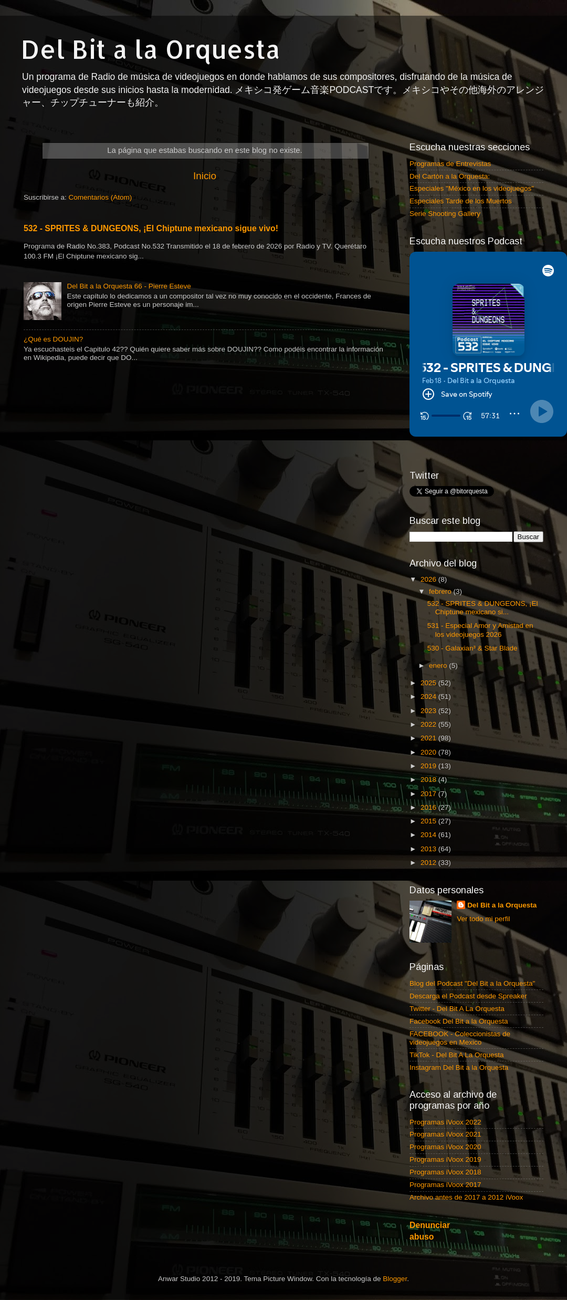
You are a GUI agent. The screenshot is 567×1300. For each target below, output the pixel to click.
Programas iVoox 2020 (445, 1147)
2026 (429, 579)
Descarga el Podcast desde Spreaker (468, 996)
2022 (429, 724)
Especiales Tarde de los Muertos (461, 201)
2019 (429, 766)
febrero (441, 591)
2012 (429, 862)
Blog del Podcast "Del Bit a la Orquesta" (472, 983)
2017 (429, 794)
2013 (429, 849)
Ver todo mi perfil (483, 919)
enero (439, 665)
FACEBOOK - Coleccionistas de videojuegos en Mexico (460, 1038)
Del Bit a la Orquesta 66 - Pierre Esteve (129, 286)
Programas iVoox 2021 (445, 1134)
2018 (429, 779)
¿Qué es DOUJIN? (53, 339)
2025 (429, 683)
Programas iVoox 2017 (445, 1185)
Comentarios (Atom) (100, 197)
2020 (429, 752)
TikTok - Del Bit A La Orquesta (457, 1055)
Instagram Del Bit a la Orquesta (459, 1067)
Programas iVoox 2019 (445, 1159)
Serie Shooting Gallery (445, 214)
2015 (429, 821)
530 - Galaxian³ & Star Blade (472, 648)
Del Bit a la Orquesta (150, 49)
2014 (429, 835)
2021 (429, 738)
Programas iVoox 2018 (445, 1172)
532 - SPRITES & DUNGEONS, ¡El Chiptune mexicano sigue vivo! (151, 228)
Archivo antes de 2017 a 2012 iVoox (466, 1197)
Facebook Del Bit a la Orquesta (459, 1021)
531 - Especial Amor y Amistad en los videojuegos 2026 (480, 630)
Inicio (204, 175)
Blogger (395, 1279)
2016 (429, 807)
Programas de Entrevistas (450, 164)
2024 (429, 696)
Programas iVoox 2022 (445, 1122)
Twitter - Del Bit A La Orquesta (457, 1009)
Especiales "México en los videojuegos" (472, 188)
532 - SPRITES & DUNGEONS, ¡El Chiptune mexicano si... (482, 608)
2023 (429, 711)
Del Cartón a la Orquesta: (450, 176)
